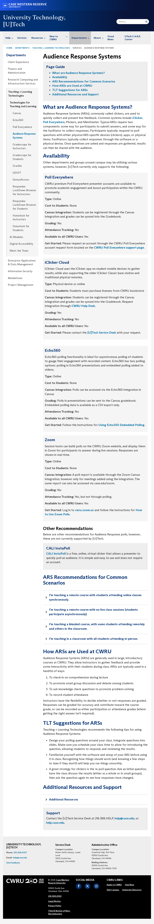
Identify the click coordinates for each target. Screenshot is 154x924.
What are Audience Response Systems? (78, 73)
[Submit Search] (146, 21)
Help (10, 38)
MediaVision (15, 278)
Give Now (129, 884)
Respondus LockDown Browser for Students (24, 204)
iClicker (137, 118)
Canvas (17, 113)
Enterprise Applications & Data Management (22, 262)
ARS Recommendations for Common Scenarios (83, 81)
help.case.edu (55, 822)
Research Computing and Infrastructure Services (23, 81)
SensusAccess (21, 179)
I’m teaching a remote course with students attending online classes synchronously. (95, 597)
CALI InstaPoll (56, 553)
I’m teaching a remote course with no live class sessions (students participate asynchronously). (93, 612)
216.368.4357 (20, 852)
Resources (39, 38)
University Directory (132, 889)
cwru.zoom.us (84, 510)
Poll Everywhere (22, 127)
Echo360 (18, 120)
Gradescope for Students (22, 157)
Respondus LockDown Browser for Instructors (24, 190)
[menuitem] (9, 37)
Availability (59, 77)
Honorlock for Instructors (21, 217)
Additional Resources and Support (75, 94)
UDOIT (17, 172)
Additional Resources (63, 799)
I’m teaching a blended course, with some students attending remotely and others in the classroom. (97, 626)
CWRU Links (115, 880)
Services (21, 37)
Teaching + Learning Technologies (51, 48)
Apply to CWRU (114, 884)
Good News (111, 38)
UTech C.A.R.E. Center (133, 38)
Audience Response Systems (24, 135)
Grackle (17, 165)
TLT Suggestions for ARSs (70, 90)
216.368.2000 (55, 896)
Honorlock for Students (21, 228)
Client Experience (18, 62)
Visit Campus (113, 889)
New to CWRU (59, 36)
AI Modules (16, 237)
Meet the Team (19, 250)
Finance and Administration (16, 70)
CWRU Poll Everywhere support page (119, 247)
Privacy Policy (54, 905)
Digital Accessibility (21, 243)
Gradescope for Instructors (22, 146)
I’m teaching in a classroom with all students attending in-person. (93, 638)
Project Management (20, 285)
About (99, 38)
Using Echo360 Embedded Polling (121, 425)
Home (9, 48)
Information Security (20, 271)
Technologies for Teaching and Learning (23, 104)
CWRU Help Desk (83, 306)
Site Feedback (13, 862)
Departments (81, 38)
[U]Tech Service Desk (101, 332)
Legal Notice (54, 901)
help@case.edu (124, 818)
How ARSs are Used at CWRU (72, 85)
